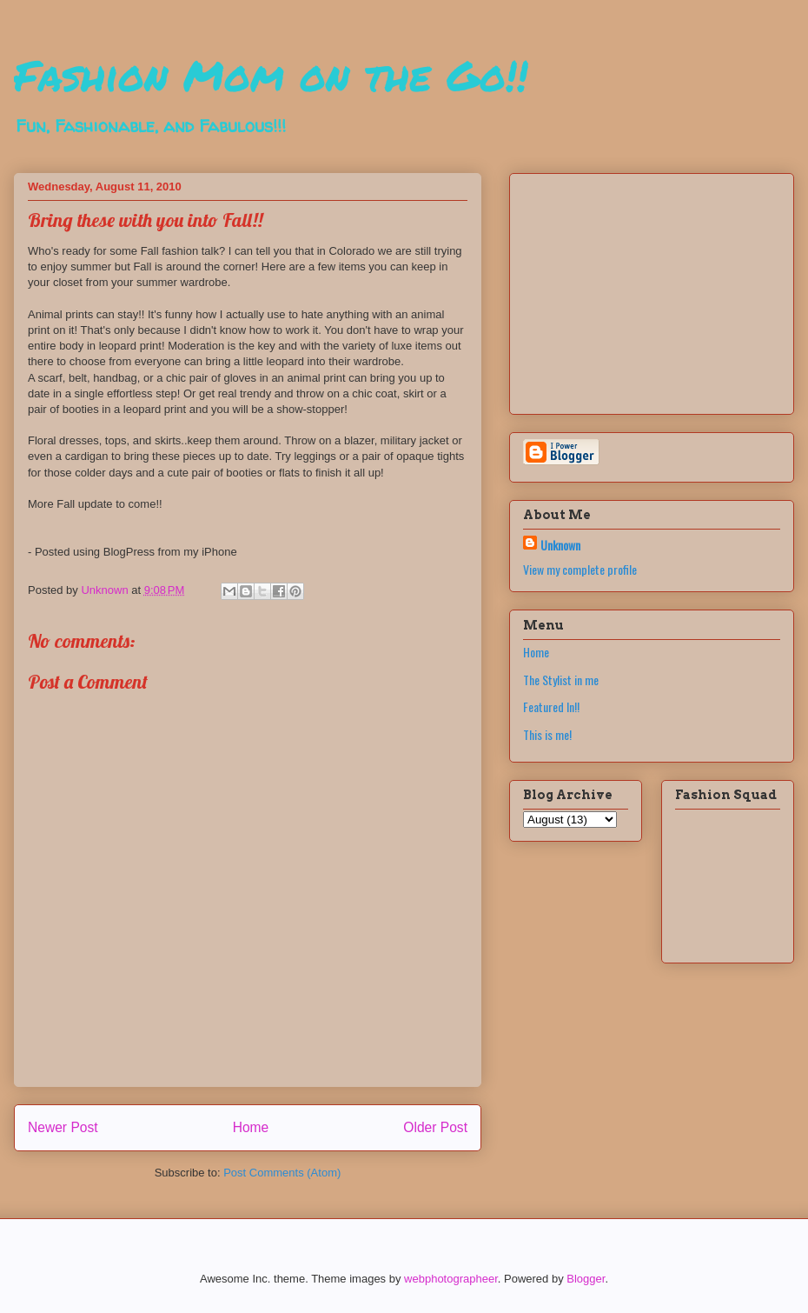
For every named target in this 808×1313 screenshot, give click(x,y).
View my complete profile (580, 569)
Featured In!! (551, 706)
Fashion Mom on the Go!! (271, 74)
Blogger (585, 1278)
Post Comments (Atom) (282, 1172)
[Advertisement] (631, 288)
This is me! (547, 734)
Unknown (560, 545)
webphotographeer (451, 1278)
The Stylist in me (561, 679)
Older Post (435, 1127)
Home (251, 1127)
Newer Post (63, 1127)
